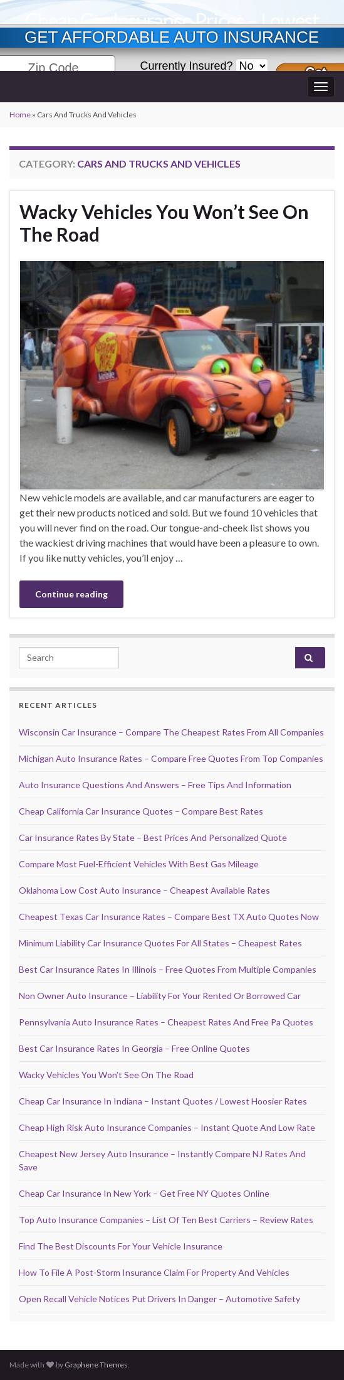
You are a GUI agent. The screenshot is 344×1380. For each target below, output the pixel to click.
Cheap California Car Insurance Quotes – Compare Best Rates (141, 811)
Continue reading (71, 594)
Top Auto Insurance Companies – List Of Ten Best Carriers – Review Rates (166, 1219)
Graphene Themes (96, 1364)
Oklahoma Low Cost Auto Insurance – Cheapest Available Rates (144, 890)
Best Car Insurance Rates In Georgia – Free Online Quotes (134, 1048)
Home (20, 114)
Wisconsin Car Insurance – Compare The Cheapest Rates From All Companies (171, 732)
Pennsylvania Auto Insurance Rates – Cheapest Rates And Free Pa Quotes (166, 1022)
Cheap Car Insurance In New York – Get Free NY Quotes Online (144, 1193)
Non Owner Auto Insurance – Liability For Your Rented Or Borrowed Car (160, 995)
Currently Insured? (186, 66)
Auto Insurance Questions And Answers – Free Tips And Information (155, 784)
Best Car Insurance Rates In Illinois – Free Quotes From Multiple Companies (167, 969)
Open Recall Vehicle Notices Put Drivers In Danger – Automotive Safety (159, 1298)
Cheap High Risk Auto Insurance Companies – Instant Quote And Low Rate (167, 1127)
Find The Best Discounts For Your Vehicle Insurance (120, 1246)
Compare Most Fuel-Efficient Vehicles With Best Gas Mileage (139, 863)
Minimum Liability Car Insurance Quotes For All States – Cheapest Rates (160, 943)
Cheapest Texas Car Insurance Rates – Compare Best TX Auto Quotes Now (169, 916)
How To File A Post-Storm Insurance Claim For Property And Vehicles (154, 1272)
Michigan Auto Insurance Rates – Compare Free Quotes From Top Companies (171, 758)
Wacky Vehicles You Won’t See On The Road (164, 222)
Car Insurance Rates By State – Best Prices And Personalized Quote (153, 837)
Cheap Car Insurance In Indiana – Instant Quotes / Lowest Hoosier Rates (163, 1101)
